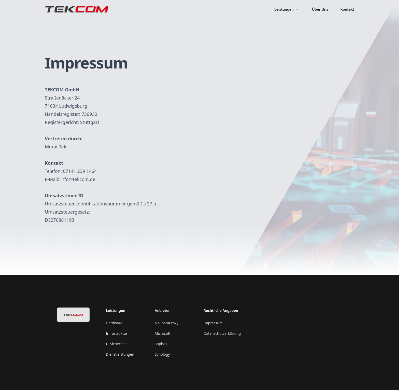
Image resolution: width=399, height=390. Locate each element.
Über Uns (320, 9)
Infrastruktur (116, 333)
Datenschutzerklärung (222, 333)
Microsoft (162, 333)
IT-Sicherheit (116, 343)
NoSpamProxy (166, 323)
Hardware (114, 323)
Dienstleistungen (120, 354)
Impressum (213, 323)
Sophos (161, 343)
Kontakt (347, 9)
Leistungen (287, 9)
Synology (162, 354)
